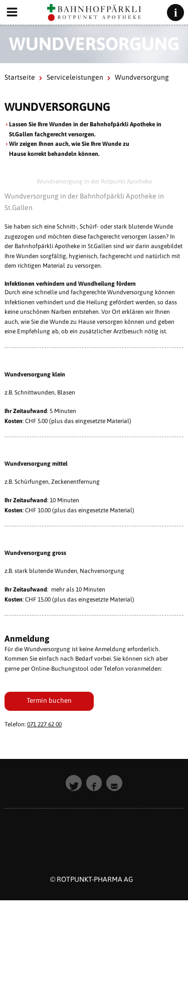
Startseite (20, 77)
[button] (74, 783)
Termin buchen (49, 700)
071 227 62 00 (44, 724)
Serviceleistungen (75, 77)
